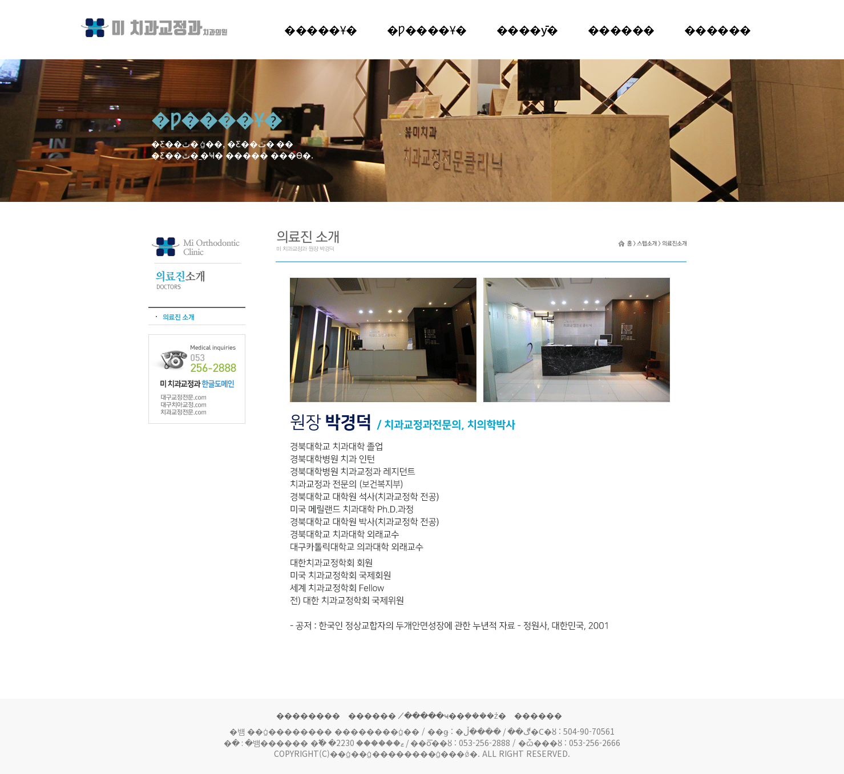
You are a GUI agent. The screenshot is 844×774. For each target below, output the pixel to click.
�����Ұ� (320, 29)
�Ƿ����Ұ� (427, 29)
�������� (308, 715)
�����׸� (621, 29)
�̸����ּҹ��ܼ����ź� (455, 715)
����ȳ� (527, 29)
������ (717, 29)
